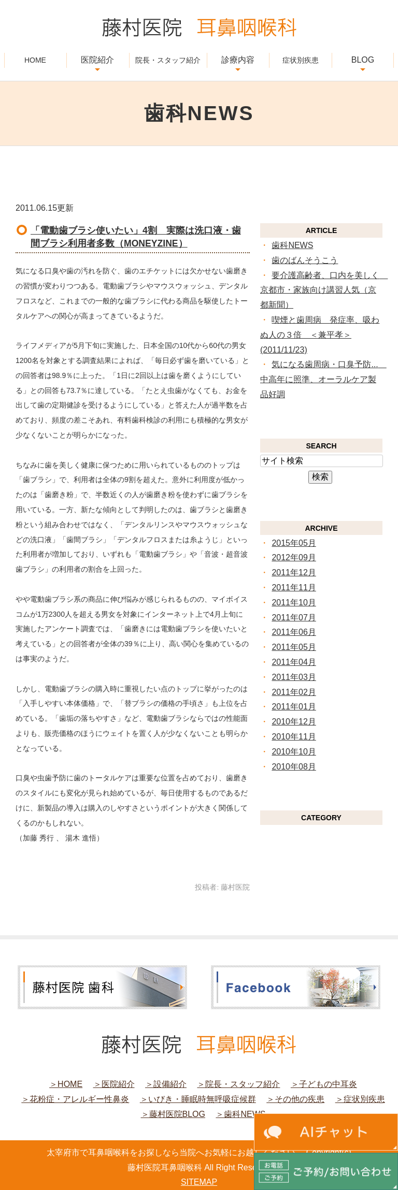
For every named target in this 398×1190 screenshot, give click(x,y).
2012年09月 (294, 557)
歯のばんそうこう (305, 260)
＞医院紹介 (114, 1084)
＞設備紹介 (166, 1084)
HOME (35, 60)
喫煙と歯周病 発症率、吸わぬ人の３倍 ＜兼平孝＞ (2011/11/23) (319, 334)
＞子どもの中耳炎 (324, 1084)
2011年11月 (294, 587)
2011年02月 (294, 692)
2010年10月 (294, 751)
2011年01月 (294, 706)
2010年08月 (294, 766)
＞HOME (65, 1084)
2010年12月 (294, 721)
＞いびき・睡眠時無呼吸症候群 (198, 1099)
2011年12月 (294, 572)
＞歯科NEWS (240, 1114)
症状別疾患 (300, 60)
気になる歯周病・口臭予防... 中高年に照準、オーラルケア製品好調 (323, 379)
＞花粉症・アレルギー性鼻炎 (75, 1099)
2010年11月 (294, 736)
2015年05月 (294, 543)
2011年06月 (294, 632)
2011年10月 (294, 602)
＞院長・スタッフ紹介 (238, 1084)
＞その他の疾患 (295, 1099)
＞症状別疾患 (360, 1099)
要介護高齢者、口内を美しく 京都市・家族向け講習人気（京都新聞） (324, 290)
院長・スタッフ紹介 (168, 60)
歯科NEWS (292, 245)
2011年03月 (294, 677)
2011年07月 (294, 617)
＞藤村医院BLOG (173, 1114)
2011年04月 (294, 662)
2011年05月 (294, 647)
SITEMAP (199, 1182)
